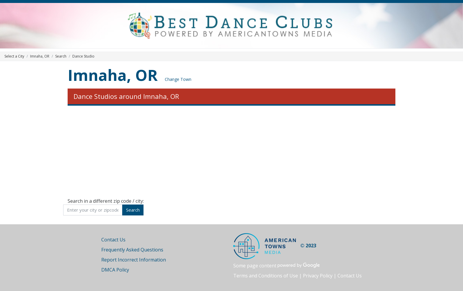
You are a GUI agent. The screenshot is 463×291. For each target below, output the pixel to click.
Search (60, 56)
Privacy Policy (317, 275)
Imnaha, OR (113, 74)
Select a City (14, 56)
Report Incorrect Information (133, 259)
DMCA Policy (115, 270)
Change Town (178, 79)
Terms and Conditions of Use (265, 275)
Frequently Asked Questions (132, 249)
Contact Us (113, 239)
